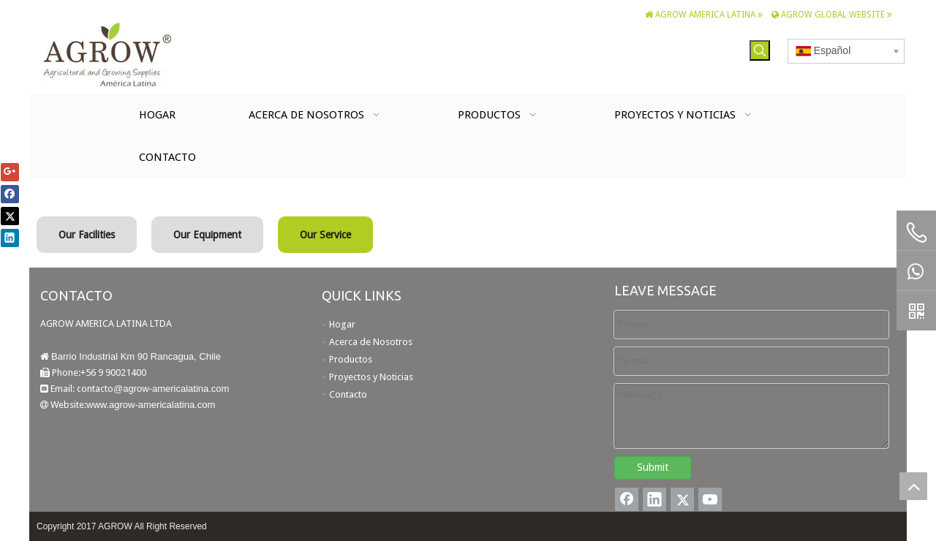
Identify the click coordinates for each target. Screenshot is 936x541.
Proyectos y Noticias (371, 376)
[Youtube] (710, 499)
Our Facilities (86, 235)
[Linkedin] (654, 499)
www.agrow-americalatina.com (150, 404)
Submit (652, 467)
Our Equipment (207, 235)
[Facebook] (626, 499)
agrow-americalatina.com (176, 388)
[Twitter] (682, 499)
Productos (350, 359)
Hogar (342, 324)
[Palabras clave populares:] (760, 50)
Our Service (325, 235)
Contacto (348, 394)
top (913, 486)
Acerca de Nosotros (370, 341)
